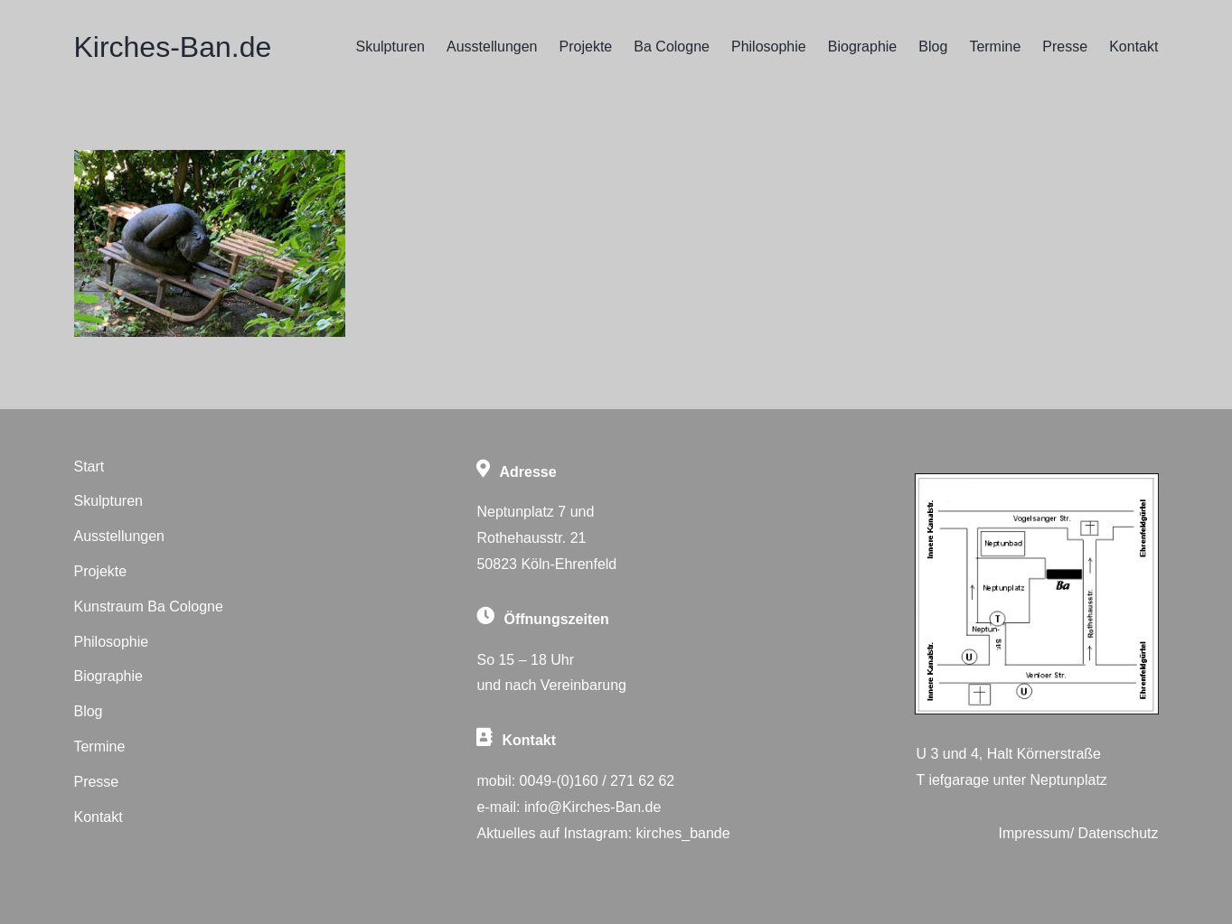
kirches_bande (683, 833)
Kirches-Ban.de (172, 47)
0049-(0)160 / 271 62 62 (597, 781)
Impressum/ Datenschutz (1079, 833)
